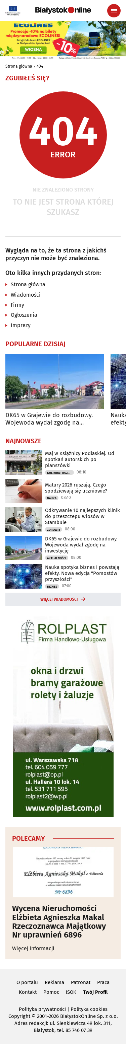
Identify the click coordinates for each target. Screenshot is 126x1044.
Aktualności (56, 558)
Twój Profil (95, 992)
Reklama (54, 982)
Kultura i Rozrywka (60, 472)
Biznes (52, 586)
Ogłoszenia (24, 315)
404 (40, 66)
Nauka (51, 498)
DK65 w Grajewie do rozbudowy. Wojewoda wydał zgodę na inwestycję (49, 419)
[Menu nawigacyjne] (114, 10)
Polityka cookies (89, 1009)
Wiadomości (26, 295)
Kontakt (28, 992)
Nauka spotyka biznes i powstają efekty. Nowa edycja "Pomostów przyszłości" (82, 573)
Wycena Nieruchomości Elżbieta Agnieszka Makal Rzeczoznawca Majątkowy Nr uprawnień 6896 (59, 922)
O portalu (27, 982)
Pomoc (51, 992)
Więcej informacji (33, 948)
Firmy (17, 305)
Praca (103, 982)
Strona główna (18, 66)
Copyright (19, 1016)
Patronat (80, 982)
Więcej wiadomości (59, 599)
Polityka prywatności (42, 1009)
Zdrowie (53, 529)
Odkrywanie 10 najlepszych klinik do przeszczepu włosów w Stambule (82, 516)
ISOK (71, 992)
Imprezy (21, 325)
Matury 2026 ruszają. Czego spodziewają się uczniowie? (76, 488)
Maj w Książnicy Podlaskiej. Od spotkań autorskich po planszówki (79, 459)
